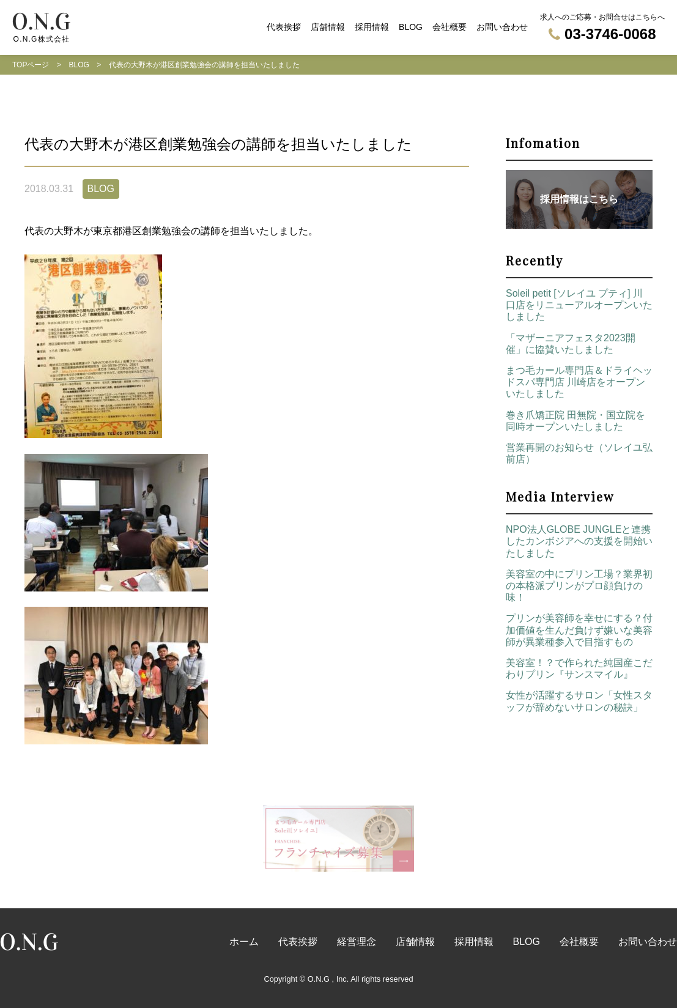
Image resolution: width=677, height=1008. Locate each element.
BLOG (411, 27)
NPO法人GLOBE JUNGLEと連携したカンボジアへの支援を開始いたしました (579, 541)
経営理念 (356, 942)
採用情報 (372, 27)
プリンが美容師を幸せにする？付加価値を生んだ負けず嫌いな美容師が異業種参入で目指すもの (579, 630)
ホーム (244, 942)
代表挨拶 (284, 27)
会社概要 (449, 27)
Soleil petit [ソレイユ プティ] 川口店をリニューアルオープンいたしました (579, 305)
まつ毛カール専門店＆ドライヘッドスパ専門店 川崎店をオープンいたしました (579, 382)
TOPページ (30, 65)
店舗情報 (328, 27)
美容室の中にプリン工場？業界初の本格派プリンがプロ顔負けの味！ (579, 585)
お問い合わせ (502, 27)
